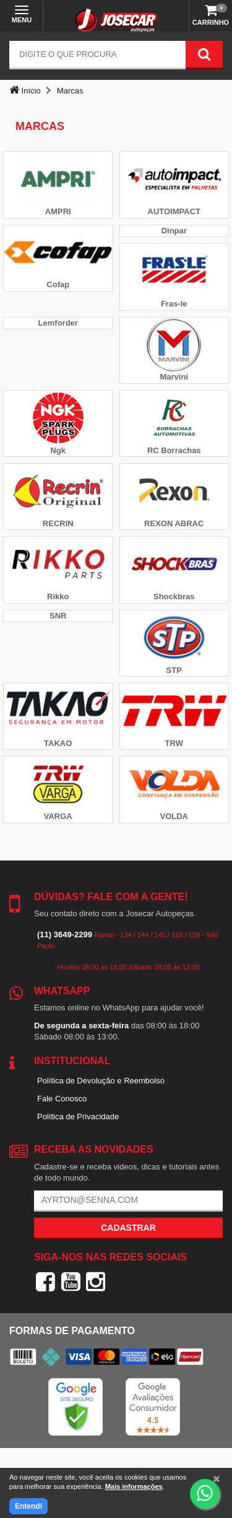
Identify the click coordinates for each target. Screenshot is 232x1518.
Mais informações (134, 1486)
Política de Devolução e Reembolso (101, 1080)
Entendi (28, 1506)
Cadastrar (128, 1228)
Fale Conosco (62, 1098)
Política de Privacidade (78, 1116)
